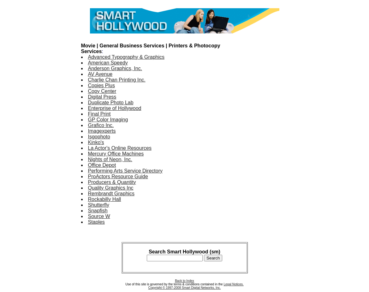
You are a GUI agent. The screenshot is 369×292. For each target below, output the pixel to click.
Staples (96, 222)
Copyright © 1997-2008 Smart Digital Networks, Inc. (184, 287)
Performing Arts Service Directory (125, 170)
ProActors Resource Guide (118, 176)
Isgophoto (99, 136)
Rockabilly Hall (104, 199)
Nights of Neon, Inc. (110, 159)
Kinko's (96, 142)
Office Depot (102, 165)
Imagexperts (102, 131)
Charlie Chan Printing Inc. (117, 79)
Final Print (99, 114)
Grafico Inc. (101, 125)
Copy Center (102, 91)
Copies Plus (101, 85)
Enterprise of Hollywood (114, 108)
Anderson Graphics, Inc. (115, 68)
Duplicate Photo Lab (111, 102)
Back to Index (184, 281)
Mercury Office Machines (116, 153)
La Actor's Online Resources (120, 148)
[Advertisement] (263, 132)
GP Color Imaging (108, 119)
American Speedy (108, 62)
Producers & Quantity (112, 182)
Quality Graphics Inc (111, 188)
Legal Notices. (233, 284)
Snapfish (98, 210)
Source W (99, 216)
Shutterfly (99, 205)
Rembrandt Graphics (111, 193)
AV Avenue (100, 74)
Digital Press (102, 97)
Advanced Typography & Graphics (126, 57)
